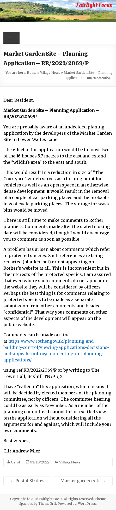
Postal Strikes (27, 480)
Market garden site (83, 480)
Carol (15, 462)
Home (31, 73)
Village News (50, 73)
